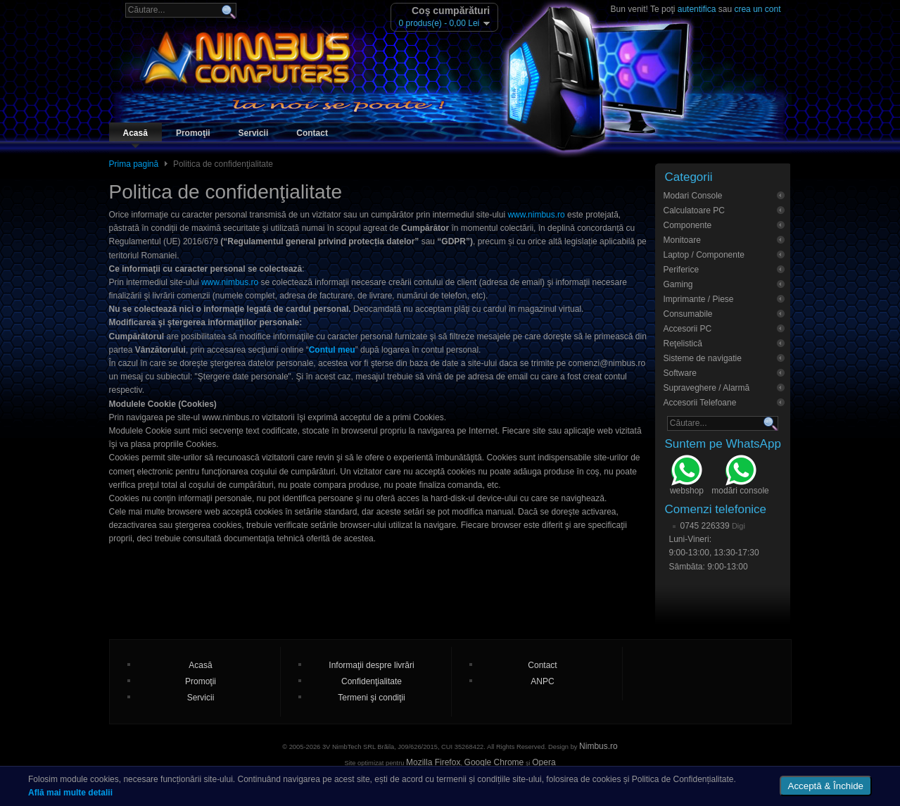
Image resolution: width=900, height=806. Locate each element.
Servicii (254, 133)
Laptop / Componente (704, 255)
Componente (688, 225)
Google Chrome (494, 762)
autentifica (697, 9)
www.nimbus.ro (535, 215)
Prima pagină (134, 164)
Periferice (681, 270)
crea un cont (757, 9)
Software (680, 373)
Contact (312, 133)
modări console (739, 477)
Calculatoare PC (694, 210)
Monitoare (682, 240)
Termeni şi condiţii (371, 698)
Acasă (135, 133)
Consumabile (688, 314)
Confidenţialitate (371, 681)
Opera (543, 762)
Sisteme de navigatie (703, 358)
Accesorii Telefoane (700, 403)
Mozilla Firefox (433, 762)
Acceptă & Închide (825, 786)
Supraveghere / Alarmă (707, 388)
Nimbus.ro (598, 746)
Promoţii (193, 133)
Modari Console (693, 196)
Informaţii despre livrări (371, 665)
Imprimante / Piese (699, 299)
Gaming (678, 284)
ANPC (542, 681)
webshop (687, 477)
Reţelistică (683, 343)
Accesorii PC (688, 329)
